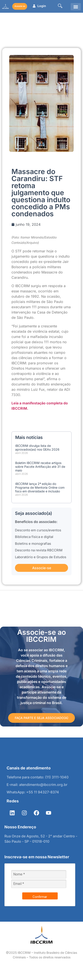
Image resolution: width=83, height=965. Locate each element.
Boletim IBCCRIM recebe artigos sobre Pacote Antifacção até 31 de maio (40, 466)
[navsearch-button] (60, 6)
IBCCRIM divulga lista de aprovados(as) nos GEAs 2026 (37, 447)
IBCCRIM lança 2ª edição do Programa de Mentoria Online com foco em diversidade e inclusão (40, 487)
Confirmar (40, 897)
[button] (76, 6)
